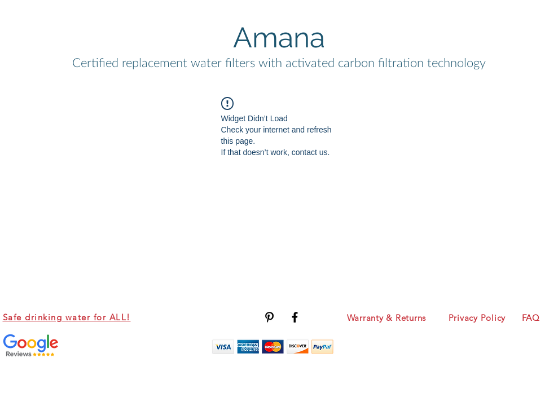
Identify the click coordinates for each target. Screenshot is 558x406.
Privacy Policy (477, 317)
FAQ (531, 317)
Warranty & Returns (387, 317)
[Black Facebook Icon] (295, 317)
